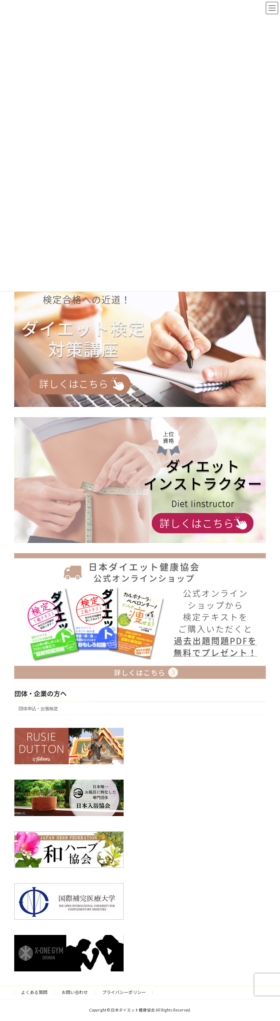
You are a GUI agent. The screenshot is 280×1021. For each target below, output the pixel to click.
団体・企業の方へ (40, 694)
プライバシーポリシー (124, 992)
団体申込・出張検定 (38, 708)
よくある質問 (34, 992)
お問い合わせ (75, 992)
